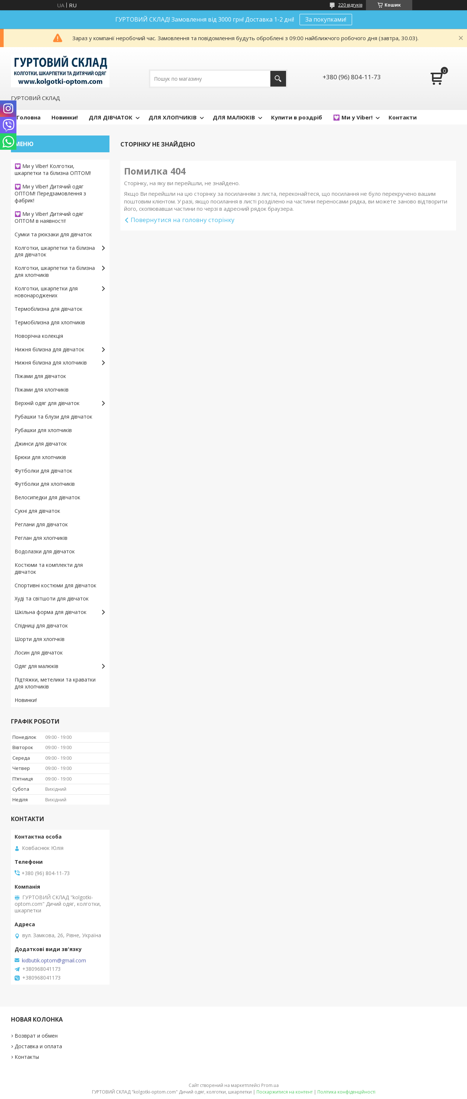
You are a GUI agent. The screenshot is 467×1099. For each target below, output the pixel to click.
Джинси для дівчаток (41, 443)
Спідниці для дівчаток (41, 625)
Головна (28, 117)
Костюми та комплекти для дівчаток (49, 568)
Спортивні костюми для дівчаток (55, 585)
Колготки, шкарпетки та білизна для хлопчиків (55, 271)
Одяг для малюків (36, 666)
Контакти (403, 117)
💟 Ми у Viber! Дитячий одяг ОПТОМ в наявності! (49, 217)
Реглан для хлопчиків (41, 537)
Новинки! (64, 117)
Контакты (27, 1056)
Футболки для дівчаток (43, 470)
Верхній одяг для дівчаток (47, 403)
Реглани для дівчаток (41, 524)
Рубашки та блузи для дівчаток (53, 416)
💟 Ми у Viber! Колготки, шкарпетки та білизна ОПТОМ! (53, 169)
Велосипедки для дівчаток (47, 497)
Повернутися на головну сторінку (183, 219)
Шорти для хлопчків (40, 639)
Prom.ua (270, 1085)
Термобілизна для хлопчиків (50, 322)
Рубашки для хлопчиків (43, 430)
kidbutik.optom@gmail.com (54, 960)
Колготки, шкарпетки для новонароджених (46, 292)
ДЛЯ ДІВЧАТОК (110, 117)
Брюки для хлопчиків (40, 457)
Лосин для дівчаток (39, 652)
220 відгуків (350, 5)
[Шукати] (278, 79)
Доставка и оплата (38, 1046)
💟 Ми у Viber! (353, 117)
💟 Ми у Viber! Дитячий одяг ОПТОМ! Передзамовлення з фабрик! (50, 193)
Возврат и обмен (36, 1035)
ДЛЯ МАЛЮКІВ (234, 117)
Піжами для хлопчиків (42, 389)
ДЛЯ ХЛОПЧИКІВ (172, 117)
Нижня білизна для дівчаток (49, 349)
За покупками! (325, 19)
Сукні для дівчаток (37, 510)
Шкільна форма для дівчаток (50, 611)
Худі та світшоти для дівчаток (52, 598)
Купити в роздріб (296, 117)
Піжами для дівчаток (40, 376)
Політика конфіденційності (346, 1092)
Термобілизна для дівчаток (48, 308)
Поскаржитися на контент (284, 1092)
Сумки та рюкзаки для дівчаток (53, 234)
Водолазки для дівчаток (45, 551)
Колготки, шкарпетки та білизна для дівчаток (55, 251)
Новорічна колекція (39, 335)
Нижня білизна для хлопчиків (51, 362)
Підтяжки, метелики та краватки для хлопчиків (55, 683)
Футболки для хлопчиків (45, 483)
